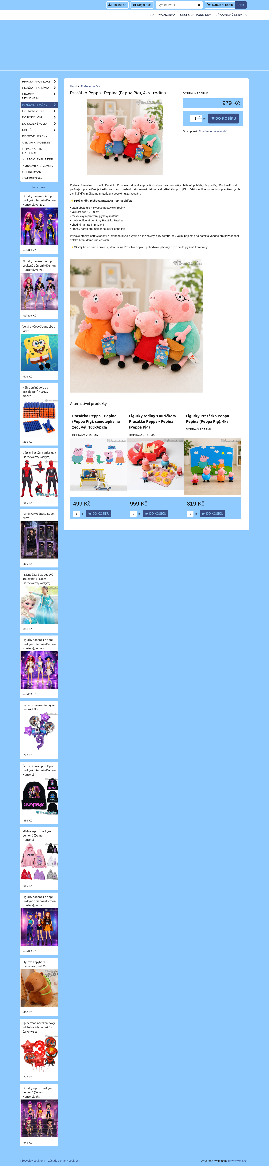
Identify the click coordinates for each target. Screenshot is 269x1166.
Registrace (142, 4)
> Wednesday (32, 178)
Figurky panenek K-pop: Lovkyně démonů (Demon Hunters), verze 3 (39, 265)
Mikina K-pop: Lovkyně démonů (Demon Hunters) (36, 835)
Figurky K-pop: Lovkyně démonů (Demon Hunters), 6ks (37, 1092)
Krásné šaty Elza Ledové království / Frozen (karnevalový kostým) (37, 579)
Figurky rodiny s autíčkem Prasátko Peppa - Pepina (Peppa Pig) (152, 421)
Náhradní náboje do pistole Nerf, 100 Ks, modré (35, 391)
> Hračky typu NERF (37, 159)
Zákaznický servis (231, 14)
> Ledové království (38, 165)
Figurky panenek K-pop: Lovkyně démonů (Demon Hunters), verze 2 (39, 200)
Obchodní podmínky (195, 14)
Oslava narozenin (36, 142)
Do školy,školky (40, 124)
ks (78, 513)
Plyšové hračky (40, 105)
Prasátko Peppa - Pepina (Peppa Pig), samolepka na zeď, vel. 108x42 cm (96, 421)
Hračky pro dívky (40, 88)
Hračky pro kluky (40, 82)
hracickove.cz (39, 187)
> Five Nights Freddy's (32, 151)
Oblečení (40, 130)
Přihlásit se (117, 4)
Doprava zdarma (162, 14)
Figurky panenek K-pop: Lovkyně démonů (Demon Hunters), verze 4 (39, 644)
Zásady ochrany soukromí (64, 1160)
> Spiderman (31, 171)
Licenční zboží (40, 111)
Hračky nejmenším (40, 96)
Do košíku (223, 118)
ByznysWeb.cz (237, 1160)
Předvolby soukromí (32, 1160)
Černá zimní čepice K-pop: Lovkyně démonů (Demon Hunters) (39, 770)
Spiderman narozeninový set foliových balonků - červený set (38, 1027)
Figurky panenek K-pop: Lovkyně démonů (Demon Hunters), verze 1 (39, 901)
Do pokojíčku (40, 117)
